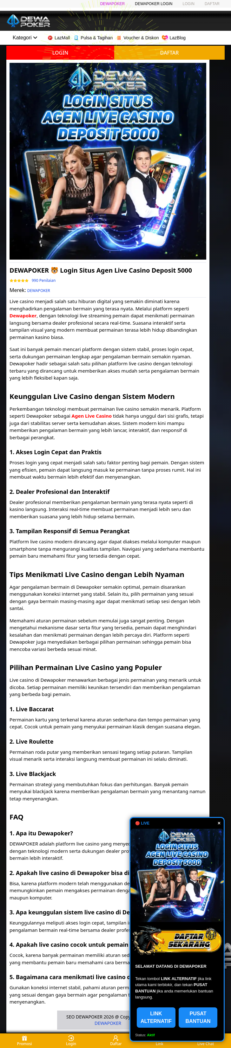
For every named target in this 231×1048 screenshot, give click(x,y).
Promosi (24, 1040)
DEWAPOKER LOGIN (153, 4)
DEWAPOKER (112, 4)
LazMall (58, 38)
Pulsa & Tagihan (93, 38)
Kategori (25, 37)
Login (71, 1040)
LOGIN (189, 4)
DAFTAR (212, 4)
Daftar (116, 1040)
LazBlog (174, 38)
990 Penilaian (44, 280)
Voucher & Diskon (137, 38)
